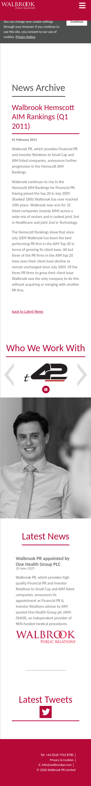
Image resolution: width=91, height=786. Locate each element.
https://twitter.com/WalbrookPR (45, 710)
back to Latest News (27, 311)
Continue (76, 22)
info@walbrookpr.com (57, 765)
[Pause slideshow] (45, 389)
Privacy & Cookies (62, 760)
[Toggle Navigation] (82, 6)
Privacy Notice (25, 37)
